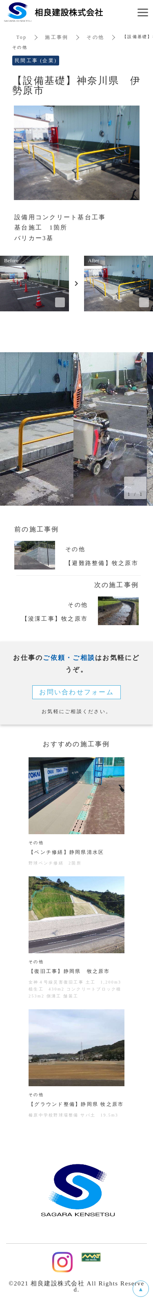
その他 (95, 37)
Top (21, 37)
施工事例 (56, 37)
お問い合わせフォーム (76, 692)
